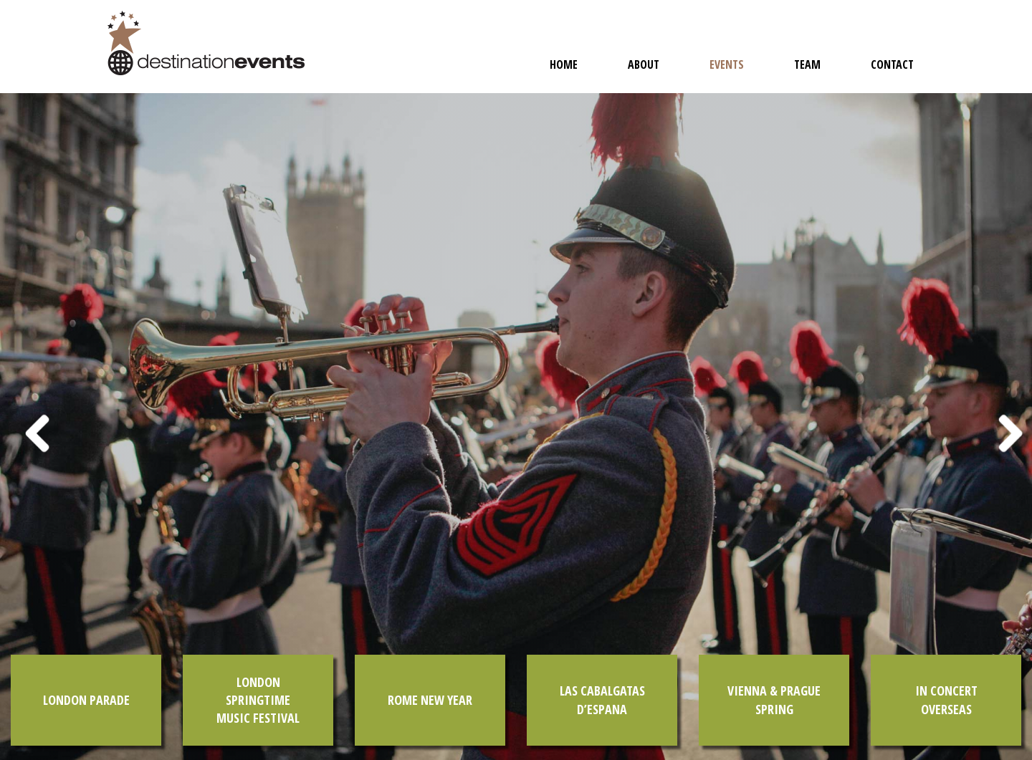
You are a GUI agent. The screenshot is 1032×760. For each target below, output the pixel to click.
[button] (26, 426)
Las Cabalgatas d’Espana (602, 699)
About (643, 64)
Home (564, 64)
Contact (892, 64)
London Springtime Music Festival (258, 699)
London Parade (86, 699)
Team (807, 64)
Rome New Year (430, 699)
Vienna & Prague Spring (774, 699)
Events (727, 64)
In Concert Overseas (946, 699)
